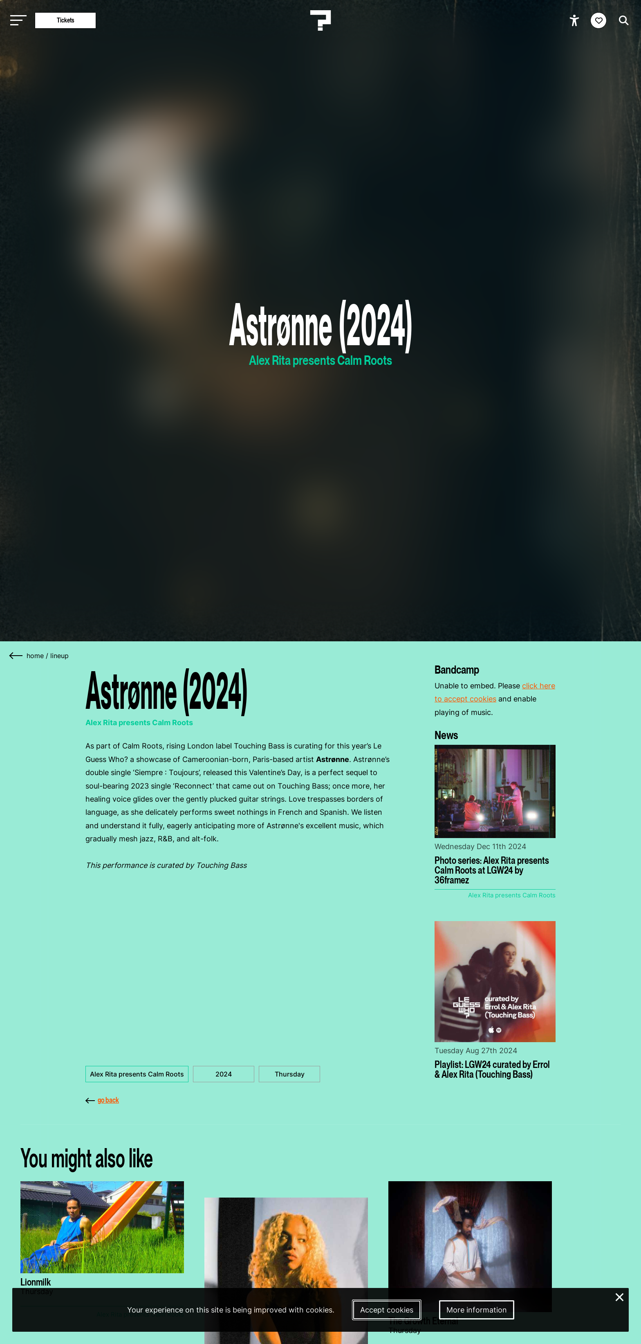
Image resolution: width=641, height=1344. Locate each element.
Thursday (290, 1074)
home (35, 656)
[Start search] (622, 20)
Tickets (65, 20)
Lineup (59, 656)
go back (102, 1100)
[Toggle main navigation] (16, 20)
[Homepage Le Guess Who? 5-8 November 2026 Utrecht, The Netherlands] (320, 20)
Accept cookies (386, 1310)
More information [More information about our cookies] (476, 1310)
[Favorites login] (598, 20)
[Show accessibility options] (575, 20)
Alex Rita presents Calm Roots (137, 1074)
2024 (223, 1074)
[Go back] (16, 655)
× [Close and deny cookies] (619, 1296)
